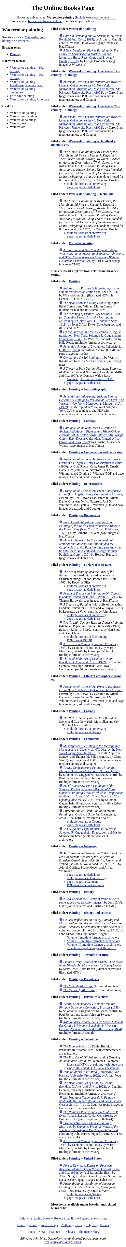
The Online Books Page (63, 7)
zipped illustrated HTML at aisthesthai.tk (93, 1068)
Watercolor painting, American (29, 99)
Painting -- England (82, 711)
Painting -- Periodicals (84, 979)
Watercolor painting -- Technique (91, 194)
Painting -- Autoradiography (88, 389)
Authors (66, 1225)
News (41, 1231)
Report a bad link (65, 1218)
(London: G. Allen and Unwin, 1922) (86, 660)
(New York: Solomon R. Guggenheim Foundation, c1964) (88, 830)
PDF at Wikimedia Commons (85, 885)
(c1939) (91, 793)
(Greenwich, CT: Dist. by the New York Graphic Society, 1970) (90, 749)
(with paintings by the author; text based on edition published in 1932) (89, 290)
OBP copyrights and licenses (62, 1242)
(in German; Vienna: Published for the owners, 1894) (91, 1025)
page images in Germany (83, 881)
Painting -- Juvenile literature (89, 954)
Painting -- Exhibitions (84, 739)
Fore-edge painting (22, 96)
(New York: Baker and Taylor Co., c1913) (88, 1113)
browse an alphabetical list (45, 21)
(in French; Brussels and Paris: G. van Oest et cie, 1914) (90, 1101)
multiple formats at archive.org (86, 183)
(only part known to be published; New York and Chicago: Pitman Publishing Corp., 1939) (90, 547)
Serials (104, 1225)
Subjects (91, 1225)
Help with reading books (34, 1218)
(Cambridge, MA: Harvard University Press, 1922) (89, 1073)
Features (54, 1231)
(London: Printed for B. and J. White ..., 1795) (90, 595)
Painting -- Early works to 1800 (90, 564)
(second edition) (88, 1128)
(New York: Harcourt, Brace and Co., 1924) (89, 1169)
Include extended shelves (92, 17)
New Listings (49, 1225)
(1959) (89, 769)
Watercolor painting (82, 28)
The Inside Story (89, 1231)
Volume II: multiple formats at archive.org (93, 941)
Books (31, 1231)
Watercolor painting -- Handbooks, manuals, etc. (26, 83)
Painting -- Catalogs (82, 420)
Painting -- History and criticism (90, 912)
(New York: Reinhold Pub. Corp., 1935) (90, 37)
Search (33, 1225)
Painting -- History (81, 892)
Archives (69, 1231)
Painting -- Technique (83, 1039)
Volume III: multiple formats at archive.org (94, 944)
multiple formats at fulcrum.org (87, 636)
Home (21, 1225)
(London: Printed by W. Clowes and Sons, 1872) (91, 435)
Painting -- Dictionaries (84, 515)
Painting (15, 54)
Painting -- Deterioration (85, 483)
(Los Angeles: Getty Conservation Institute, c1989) (91, 463)
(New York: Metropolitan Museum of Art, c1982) (91, 402)
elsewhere (21, 40)
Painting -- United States (85, 1158)
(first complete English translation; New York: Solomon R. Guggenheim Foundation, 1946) (90, 335)
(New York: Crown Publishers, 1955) (89, 528)
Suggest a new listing (93, 1218)
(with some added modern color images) (89, 900)
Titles (78, 1225)
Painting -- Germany (83, 846)
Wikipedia (31, 37)
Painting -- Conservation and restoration (96, 452)
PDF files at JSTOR (79, 640)
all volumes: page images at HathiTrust (91, 948)
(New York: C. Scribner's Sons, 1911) (89, 319)
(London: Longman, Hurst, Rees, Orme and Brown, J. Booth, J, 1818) (90, 56)
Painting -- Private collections (88, 997)
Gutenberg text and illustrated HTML (90, 379)
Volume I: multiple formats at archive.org (93, 937)
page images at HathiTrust (83, 187)
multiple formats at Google (84, 732)
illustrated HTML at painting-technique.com (95, 1064)
